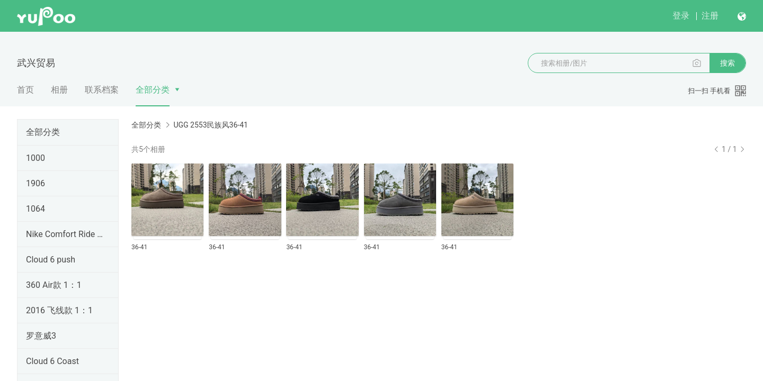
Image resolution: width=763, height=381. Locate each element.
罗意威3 (41, 336)
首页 (25, 90)
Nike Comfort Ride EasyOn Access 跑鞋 (65, 234)
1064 (35, 209)
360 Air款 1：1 (54, 285)
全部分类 (153, 90)
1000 (35, 158)
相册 (59, 90)
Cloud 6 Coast (52, 361)
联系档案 (102, 90)
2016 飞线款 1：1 (59, 310)
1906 (35, 183)
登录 (680, 16)
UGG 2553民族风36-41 (210, 125)
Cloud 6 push (50, 260)
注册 (710, 16)
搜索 (727, 63)
